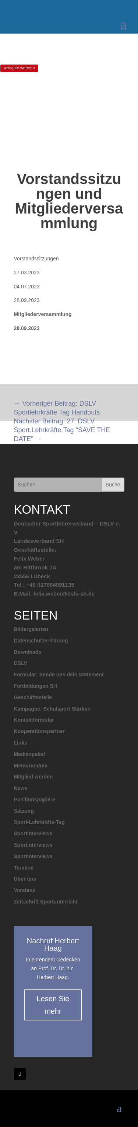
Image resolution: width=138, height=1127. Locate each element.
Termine (23, 868)
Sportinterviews (33, 833)
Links (21, 743)
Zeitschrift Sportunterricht (46, 902)
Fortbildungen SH (35, 686)
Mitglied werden (33, 777)
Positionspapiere (35, 799)
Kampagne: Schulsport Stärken (52, 709)
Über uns (25, 879)
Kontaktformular (34, 720)
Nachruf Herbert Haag (53, 944)
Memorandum (31, 766)
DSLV (20, 663)
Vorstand (25, 890)
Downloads (28, 652)
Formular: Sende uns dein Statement (59, 674)
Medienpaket (29, 754)
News (21, 788)
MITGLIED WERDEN (19, 68)
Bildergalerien (31, 629)
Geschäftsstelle (33, 697)
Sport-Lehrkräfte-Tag (39, 822)
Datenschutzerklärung (41, 641)
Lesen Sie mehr (53, 1005)
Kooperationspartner (39, 731)
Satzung (24, 811)
